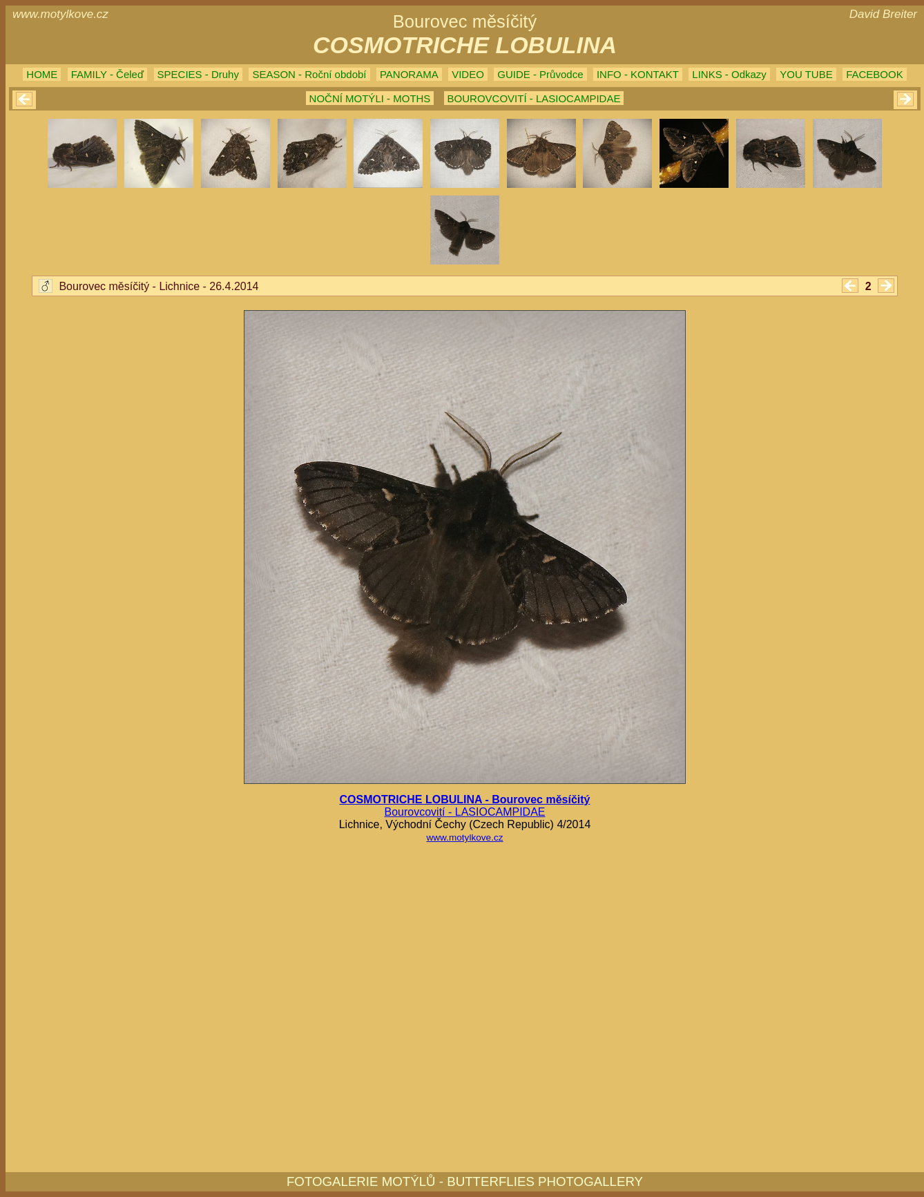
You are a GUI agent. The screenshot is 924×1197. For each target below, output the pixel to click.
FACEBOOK (874, 74)
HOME (41, 74)
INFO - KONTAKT (638, 74)
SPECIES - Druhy (198, 74)
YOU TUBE (806, 74)
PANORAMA (409, 74)
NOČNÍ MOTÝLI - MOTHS (370, 98)
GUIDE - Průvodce (540, 74)
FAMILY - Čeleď (107, 74)
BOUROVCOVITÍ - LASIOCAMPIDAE (534, 98)
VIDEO (468, 74)
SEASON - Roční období (309, 74)
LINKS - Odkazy (729, 74)
